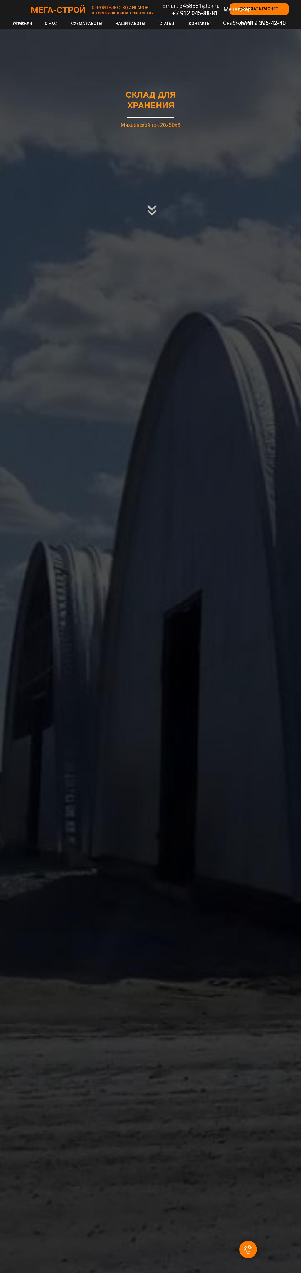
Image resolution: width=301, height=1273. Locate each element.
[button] (259, 9)
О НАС (51, 23)
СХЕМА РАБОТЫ (86, 23)
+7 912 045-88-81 (195, 13)
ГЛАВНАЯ (23, 23)
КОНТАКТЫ (199, 23)
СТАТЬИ (166, 23)
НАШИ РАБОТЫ (130, 23)
